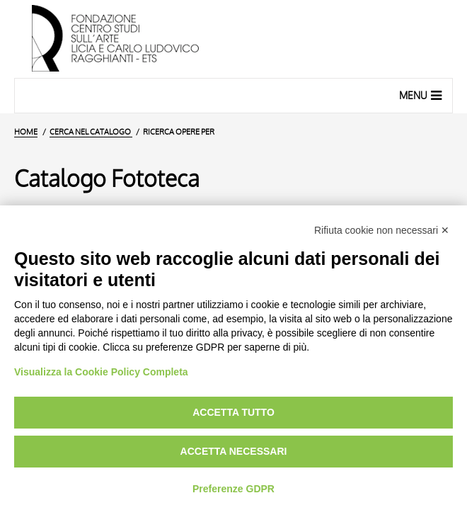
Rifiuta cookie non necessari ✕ (381, 230)
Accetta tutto (233, 412)
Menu (422, 95)
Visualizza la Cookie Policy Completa (101, 372)
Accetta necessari (233, 451)
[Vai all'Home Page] (233, 39)
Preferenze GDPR (233, 488)
